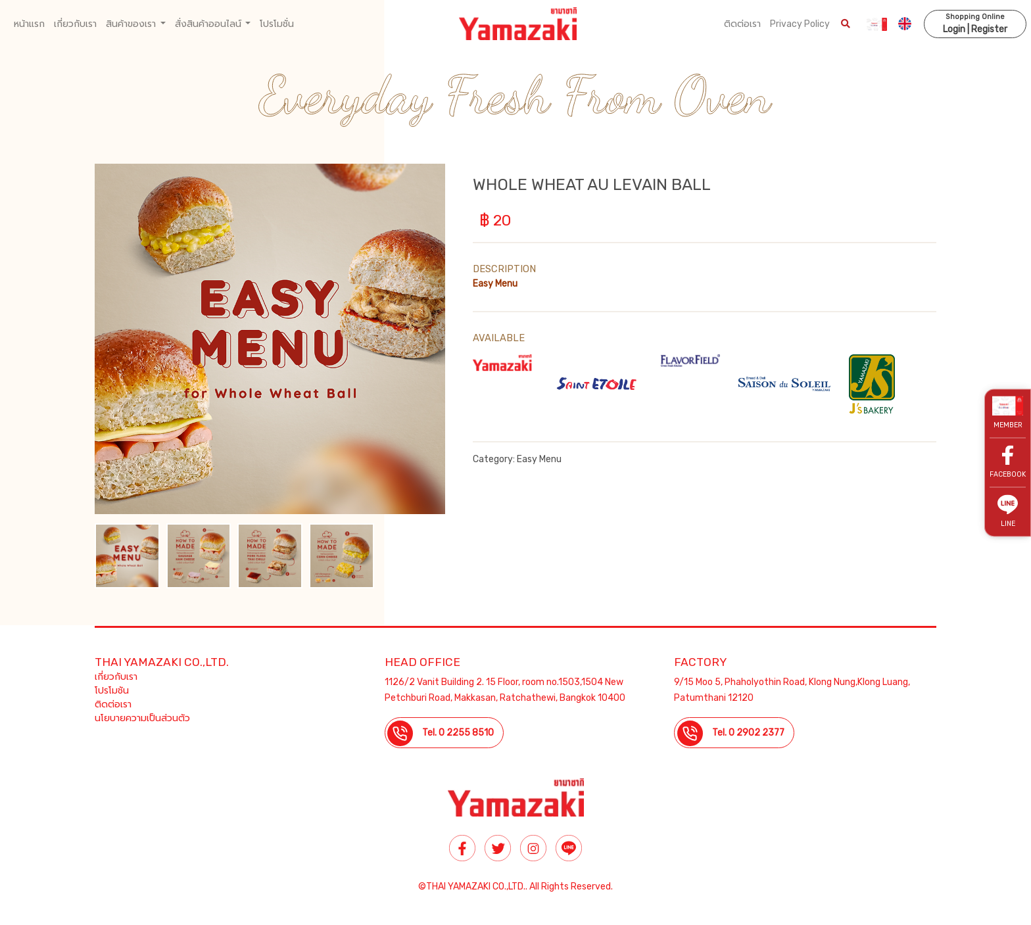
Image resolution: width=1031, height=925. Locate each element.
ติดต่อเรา (742, 24)
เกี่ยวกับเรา (75, 24)
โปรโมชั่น (277, 24)
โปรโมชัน (112, 690)
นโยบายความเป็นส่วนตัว (142, 718)
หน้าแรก (29, 24)
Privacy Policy (800, 24)
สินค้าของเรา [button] (132, 24)
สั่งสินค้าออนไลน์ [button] (209, 24)
